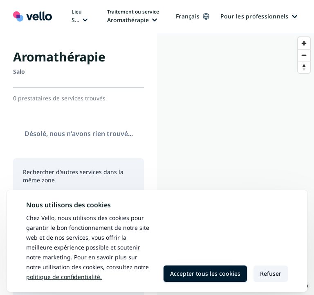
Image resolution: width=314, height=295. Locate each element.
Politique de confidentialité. (64, 277)
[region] (235, 164)
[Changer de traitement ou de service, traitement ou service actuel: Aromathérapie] (133, 16)
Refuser (270, 273)
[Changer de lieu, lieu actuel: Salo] (79, 16)
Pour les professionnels (258, 16)
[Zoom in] (304, 43)
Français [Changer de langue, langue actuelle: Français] (192, 16)
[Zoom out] (304, 55)
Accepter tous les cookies (205, 273)
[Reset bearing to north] (304, 67)
